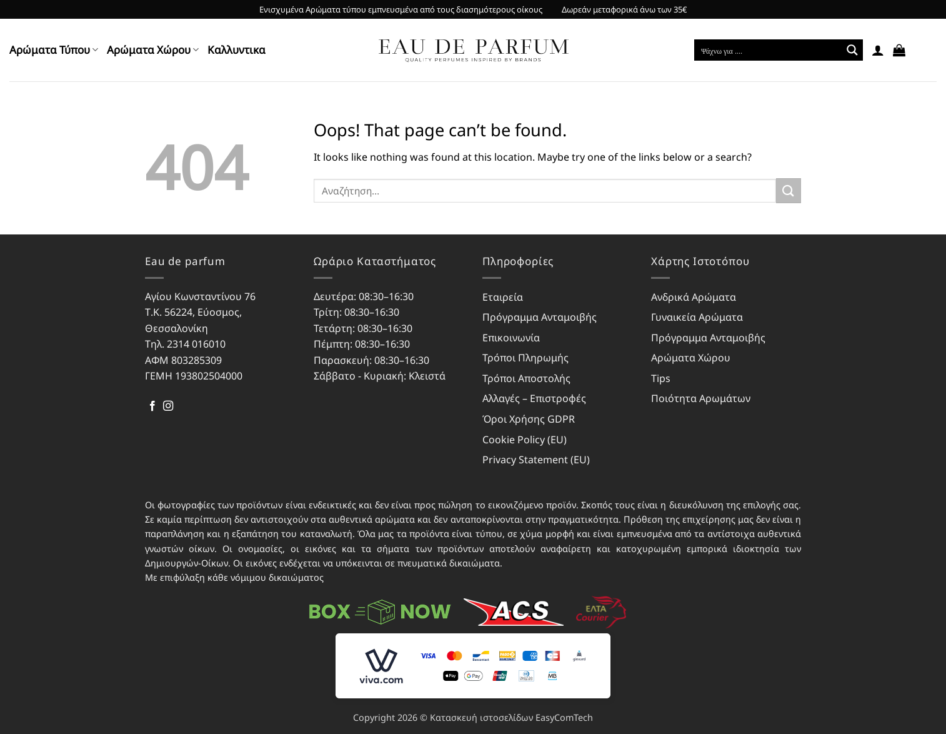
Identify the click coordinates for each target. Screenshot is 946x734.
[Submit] (788, 190)
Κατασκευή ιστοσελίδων (481, 717)
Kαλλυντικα (236, 50)
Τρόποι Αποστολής (526, 378)
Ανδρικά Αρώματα (693, 297)
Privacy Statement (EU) (536, 459)
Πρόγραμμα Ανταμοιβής (539, 317)
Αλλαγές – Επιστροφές (534, 398)
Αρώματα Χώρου (153, 50)
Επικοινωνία (511, 337)
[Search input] (768, 50)
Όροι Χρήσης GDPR (528, 419)
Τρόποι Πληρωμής (525, 357)
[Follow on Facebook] (152, 406)
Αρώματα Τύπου (53, 50)
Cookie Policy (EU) (524, 439)
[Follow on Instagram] (168, 406)
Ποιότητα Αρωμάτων (700, 398)
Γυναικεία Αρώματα (697, 317)
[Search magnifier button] (852, 50)
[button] (878, 50)
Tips (660, 378)
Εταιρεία (502, 297)
